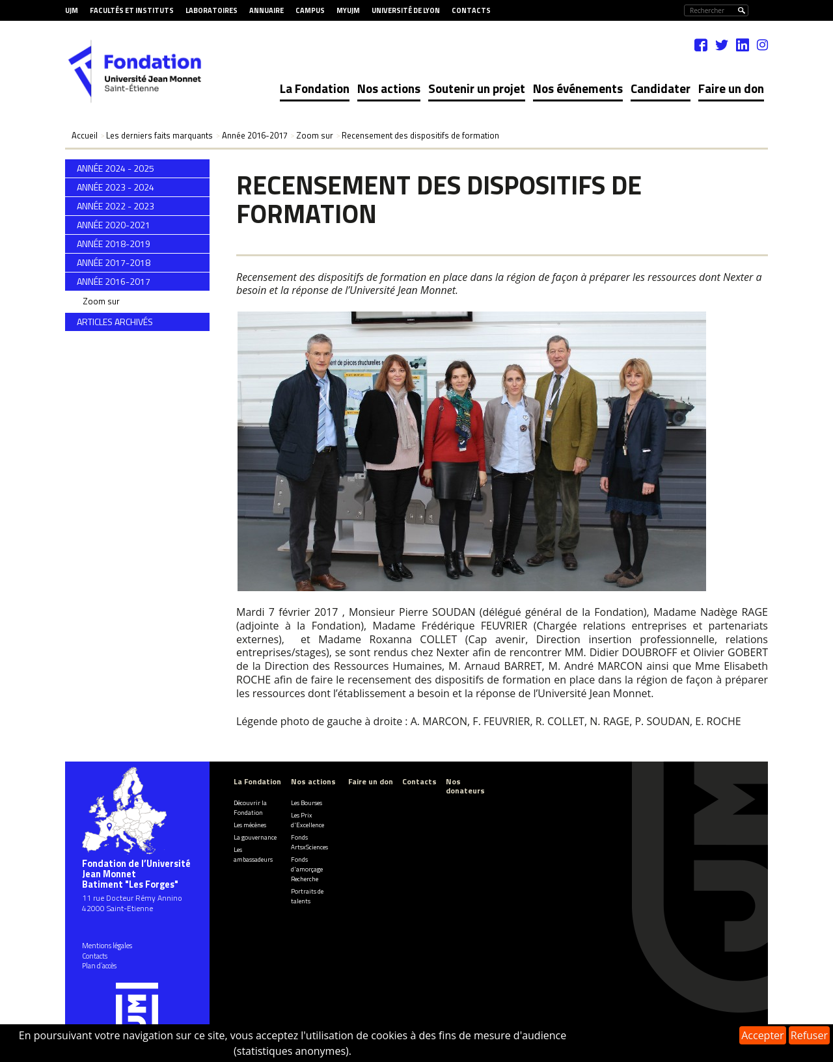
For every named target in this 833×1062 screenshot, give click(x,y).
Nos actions (388, 88)
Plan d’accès (99, 966)
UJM (71, 10)
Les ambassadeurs (253, 854)
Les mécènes (250, 825)
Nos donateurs (465, 785)
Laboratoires (211, 10)
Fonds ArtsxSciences (309, 842)
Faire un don (731, 88)
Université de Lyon (406, 10)
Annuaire (266, 10)
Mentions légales (107, 945)
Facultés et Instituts (132, 10)
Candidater (660, 88)
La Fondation (314, 88)
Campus (310, 10)
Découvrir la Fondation (250, 807)
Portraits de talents (307, 896)
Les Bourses (306, 803)
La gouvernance (255, 837)
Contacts (471, 10)
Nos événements (578, 88)
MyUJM (348, 10)
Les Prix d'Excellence (307, 820)
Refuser (809, 1035)
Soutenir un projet (476, 88)
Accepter (762, 1035)
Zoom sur (101, 301)
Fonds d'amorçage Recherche (307, 869)
